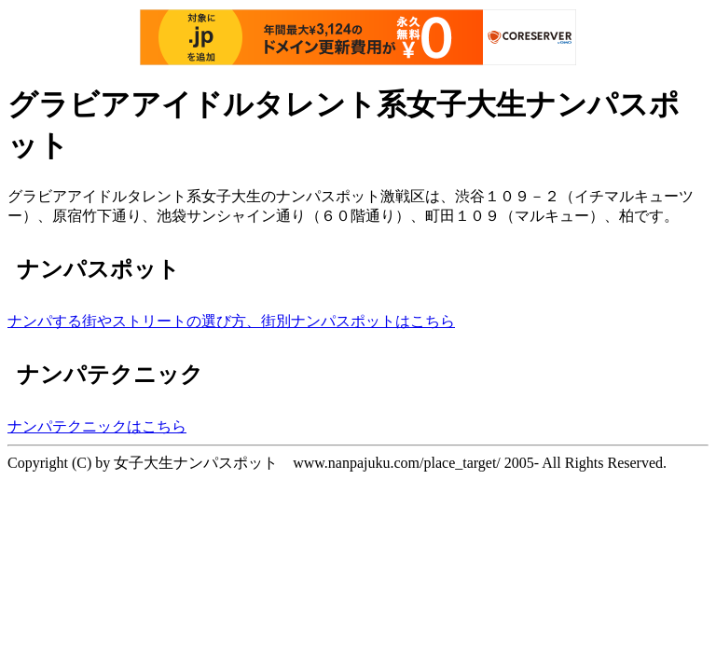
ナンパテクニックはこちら (96, 426)
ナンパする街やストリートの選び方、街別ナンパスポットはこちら (231, 321)
